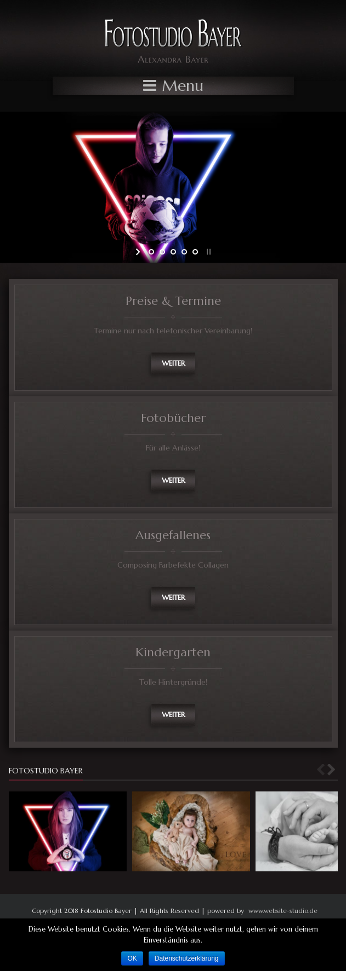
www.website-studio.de (282, 910)
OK (132, 958)
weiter (173, 363)
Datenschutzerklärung (187, 958)
